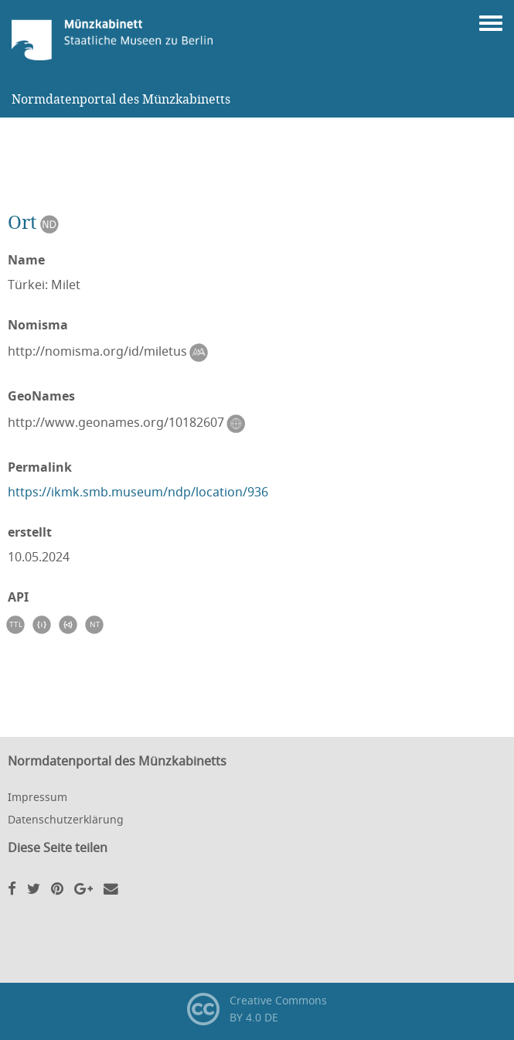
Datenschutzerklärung (66, 819)
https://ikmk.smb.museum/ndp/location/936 (138, 491)
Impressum (37, 796)
